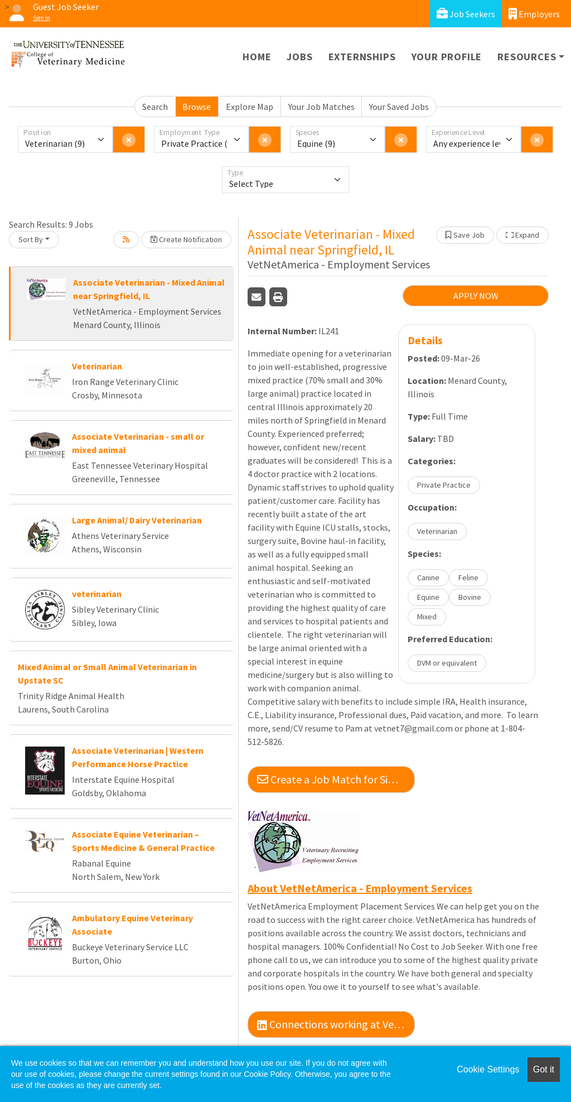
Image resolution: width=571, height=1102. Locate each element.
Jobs (299, 56)
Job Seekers (466, 14)
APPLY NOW (476, 295)
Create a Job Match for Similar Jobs (336, 779)
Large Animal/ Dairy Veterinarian (137, 520)
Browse (196, 106)
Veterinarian (97, 366)
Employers (534, 14)
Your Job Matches (321, 106)
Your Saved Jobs (399, 106)
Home (257, 56)
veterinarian (97, 593)
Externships (362, 56)
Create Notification (186, 239)
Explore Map (249, 106)
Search (155, 106)
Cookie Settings (488, 1069)
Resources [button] (526, 56)
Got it (543, 1069)
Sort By (30, 239)
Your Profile (447, 56)
